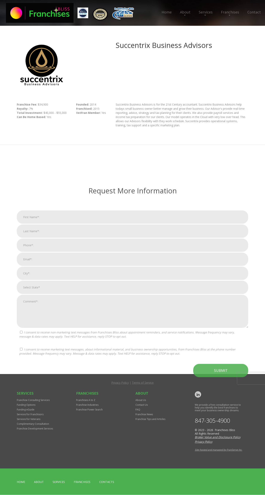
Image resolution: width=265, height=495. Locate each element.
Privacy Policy (120, 466)
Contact (254, 12)
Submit (221, 453)
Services (206, 12)
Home (167, 12)
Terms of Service (143, 466)
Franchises (230, 12)
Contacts (106, 482)
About (185, 12)
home (21, 482)
